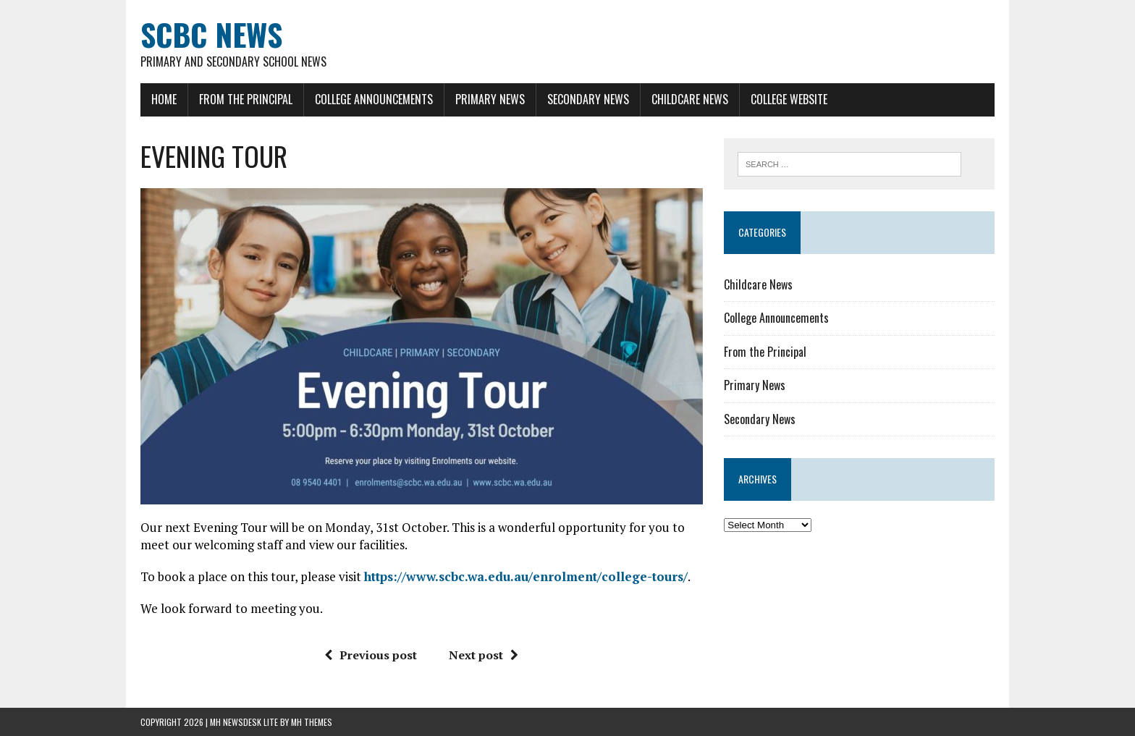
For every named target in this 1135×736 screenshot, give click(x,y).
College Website (789, 99)
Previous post (370, 655)
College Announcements (374, 99)
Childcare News (689, 99)
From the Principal (245, 99)
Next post (483, 655)
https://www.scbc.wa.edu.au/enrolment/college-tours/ (526, 576)
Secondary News (588, 99)
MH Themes (311, 722)
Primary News (490, 99)
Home (164, 99)
